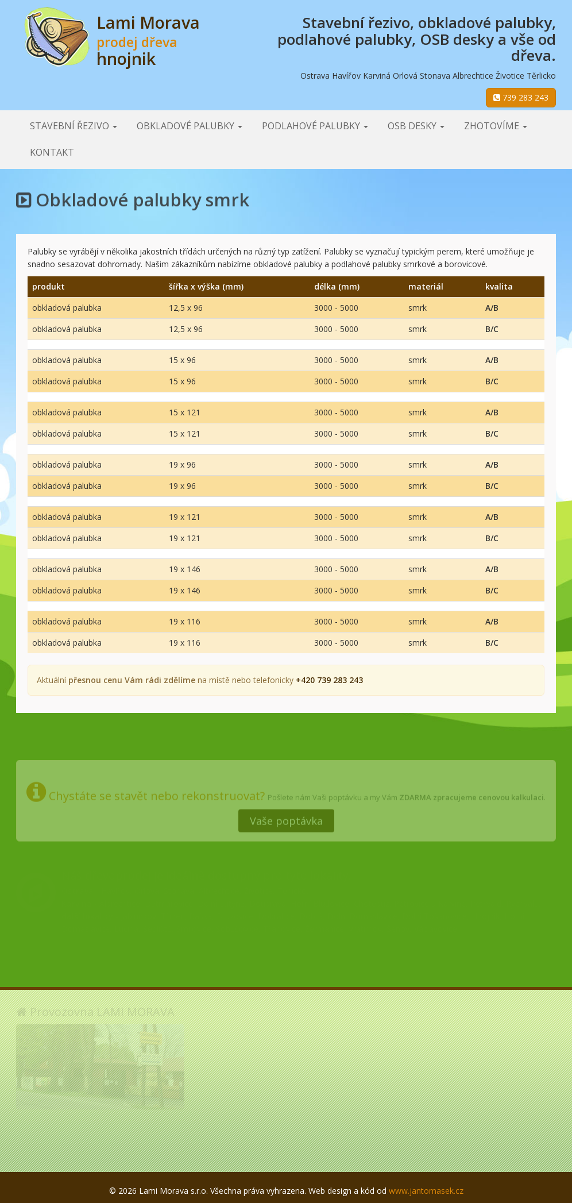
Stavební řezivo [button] (73, 125)
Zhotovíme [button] (495, 125)
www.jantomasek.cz (426, 1190)
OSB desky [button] (416, 125)
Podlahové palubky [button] (315, 125)
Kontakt (52, 152)
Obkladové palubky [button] (189, 125)
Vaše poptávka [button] (286, 818)
